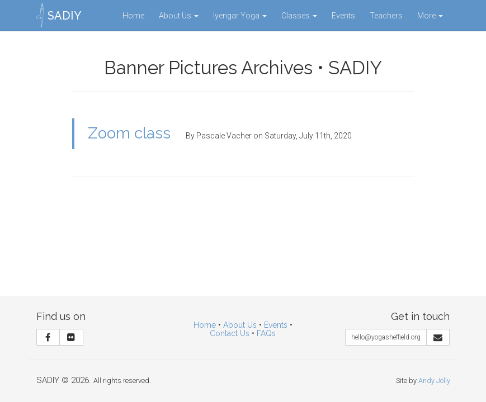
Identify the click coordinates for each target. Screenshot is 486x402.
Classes (299, 15)
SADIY (64, 15)
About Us (179, 15)
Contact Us (229, 333)
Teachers (386, 15)
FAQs (266, 333)
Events (343, 15)
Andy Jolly (434, 380)
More (430, 15)
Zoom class (129, 133)
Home (133, 15)
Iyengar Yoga (240, 15)
